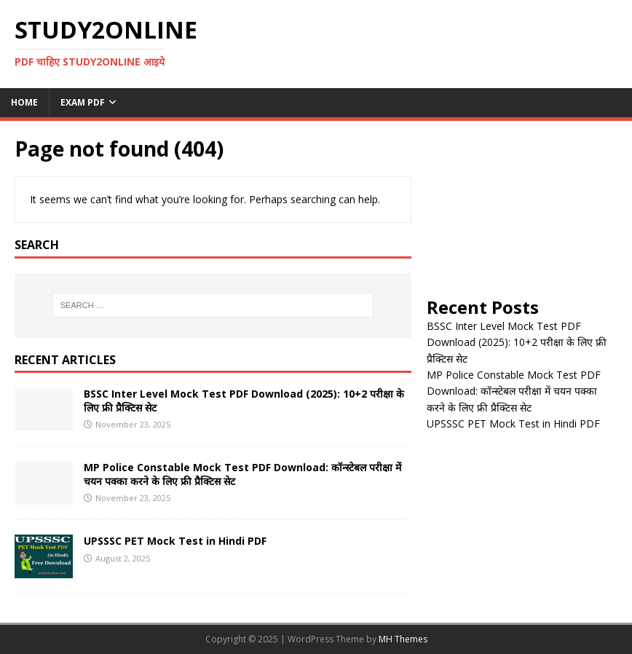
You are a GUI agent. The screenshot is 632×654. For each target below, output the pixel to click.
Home (24, 102)
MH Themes (403, 639)
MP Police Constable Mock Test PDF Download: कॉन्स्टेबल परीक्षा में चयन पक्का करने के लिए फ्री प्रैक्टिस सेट (242, 473)
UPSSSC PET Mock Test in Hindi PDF (175, 541)
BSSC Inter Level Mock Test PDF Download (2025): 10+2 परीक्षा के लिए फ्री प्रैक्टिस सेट (244, 400)
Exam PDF (82, 102)
